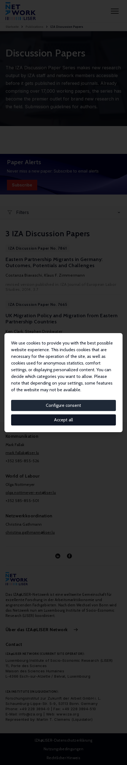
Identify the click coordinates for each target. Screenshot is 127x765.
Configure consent (63, 405)
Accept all (63, 419)
